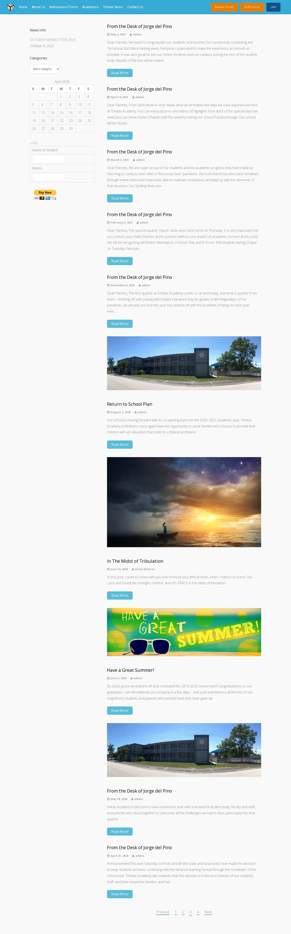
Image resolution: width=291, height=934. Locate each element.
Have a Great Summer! (130, 670)
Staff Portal (252, 7)
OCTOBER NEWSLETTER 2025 (52, 39)
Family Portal (224, 7)
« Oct (34, 143)
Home (23, 7)
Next (208, 912)
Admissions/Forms (63, 7)
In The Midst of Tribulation (135, 561)
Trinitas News (113, 7)
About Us (38, 7)
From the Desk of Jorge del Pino (139, 26)
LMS (273, 7)
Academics (90, 7)
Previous (162, 912)
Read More (119, 73)
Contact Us (135, 7)
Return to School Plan (129, 404)
